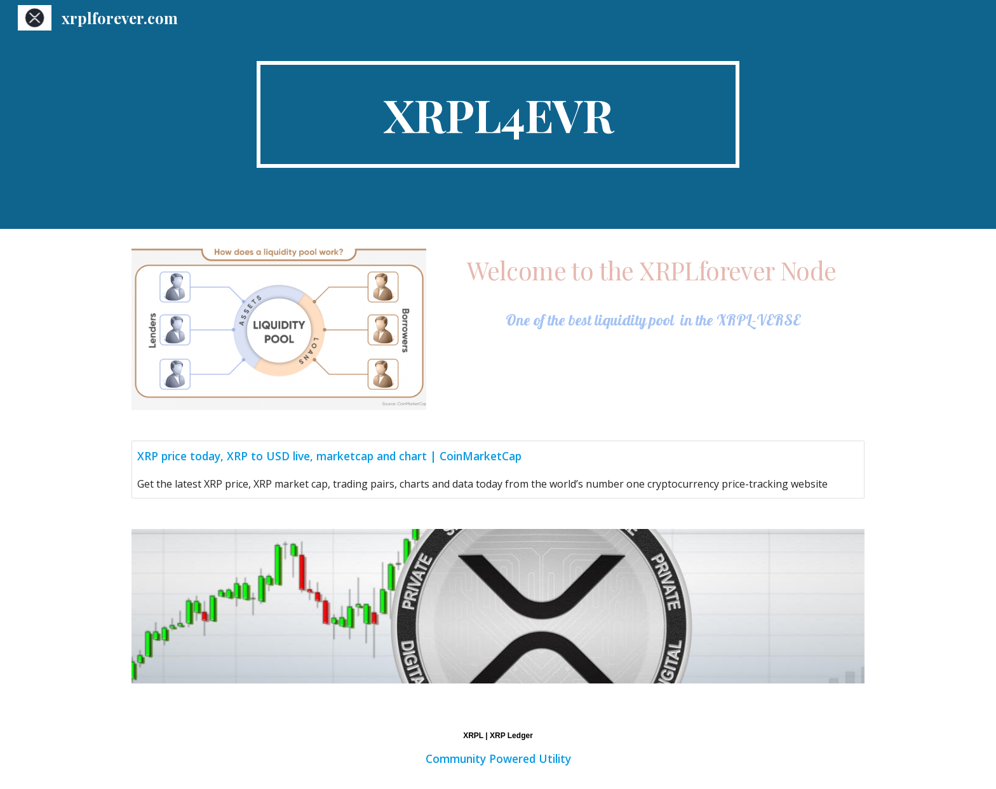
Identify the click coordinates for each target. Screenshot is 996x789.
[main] (498, 114)
